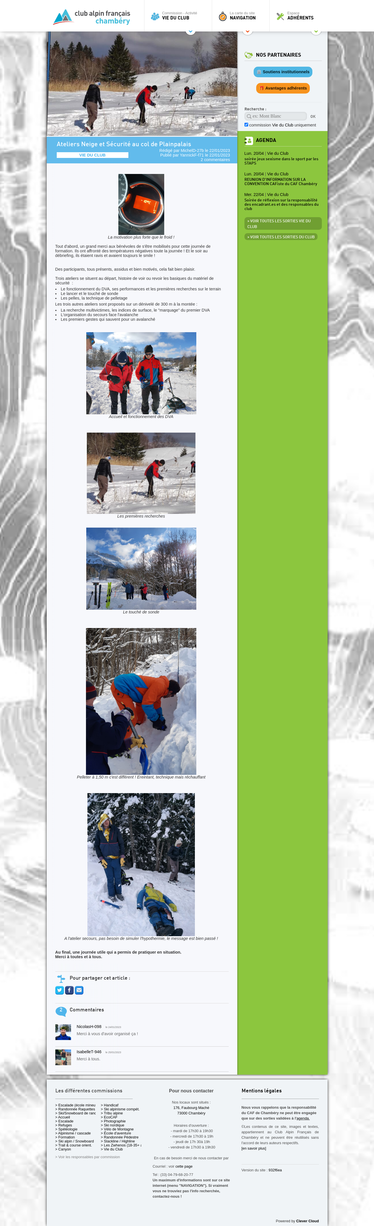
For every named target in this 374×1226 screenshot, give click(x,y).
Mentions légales (262, 1091)
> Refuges (63, 1125)
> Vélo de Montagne (117, 1129)
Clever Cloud (307, 1221)
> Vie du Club (112, 1149)
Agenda (266, 140)
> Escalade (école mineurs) (77, 1105)
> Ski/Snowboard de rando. (77, 1113)
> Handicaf (110, 1105)
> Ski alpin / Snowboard (74, 1141)
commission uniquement (282, 125)
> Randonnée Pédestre (120, 1137)
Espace (300, 15)
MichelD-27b (192, 150)
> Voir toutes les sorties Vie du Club (279, 224)
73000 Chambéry (191, 1113)
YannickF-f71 (192, 155)
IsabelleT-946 (89, 1051)
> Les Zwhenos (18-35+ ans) (124, 1145)
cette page (184, 1166)
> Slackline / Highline (118, 1141)
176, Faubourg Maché (191, 1108)
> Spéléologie (66, 1129)
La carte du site (242, 15)
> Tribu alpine (112, 1113)
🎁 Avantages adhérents (283, 88)
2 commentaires (215, 159)
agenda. (303, 1118)
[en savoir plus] (254, 1148)
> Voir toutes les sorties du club (281, 237)
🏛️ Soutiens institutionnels (283, 72)
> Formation (65, 1137)
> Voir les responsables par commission (87, 1157)
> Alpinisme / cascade (73, 1133)
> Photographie (113, 1121)
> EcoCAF (109, 1117)
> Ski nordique (112, 1125)
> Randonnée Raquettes (75, 1109)
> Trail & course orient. (73, 1145)
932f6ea (275, 1170)
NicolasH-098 (89, 1026)
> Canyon (63, 1149)
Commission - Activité (179, 15)
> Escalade (64, 1121)
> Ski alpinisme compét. (120, 1109)
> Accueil (62, 1117)
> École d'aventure (116, 1133)
